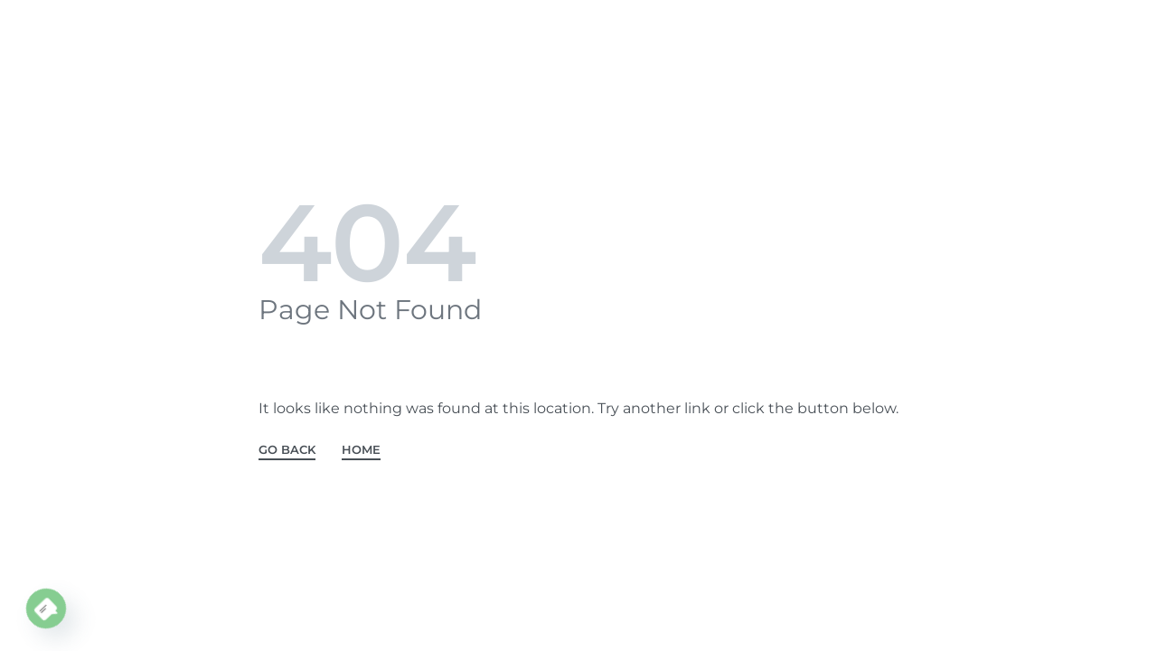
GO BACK (287, 450)
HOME (361, 450)
